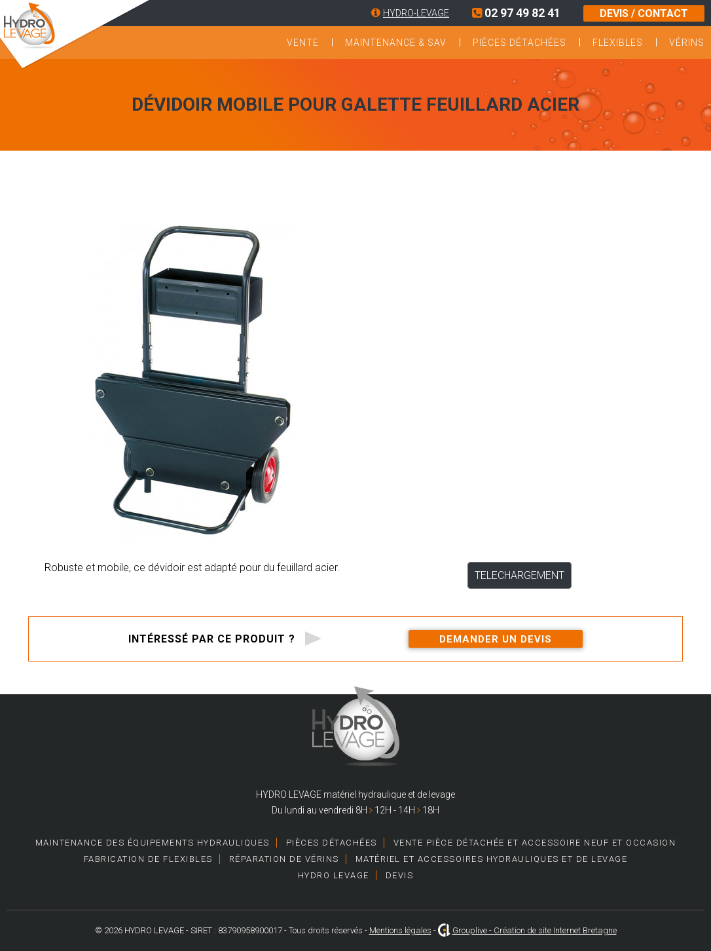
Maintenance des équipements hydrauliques (152, 843)
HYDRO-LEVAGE (416, 13)
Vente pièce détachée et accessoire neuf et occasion (534, 843)
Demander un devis (495, 639)
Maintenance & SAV (396, 42)
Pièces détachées (519, 42)
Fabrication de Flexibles (148, 859)
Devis (400, 875)
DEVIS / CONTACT (644, 13)
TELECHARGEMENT (519, 575)
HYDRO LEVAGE (333, 875)
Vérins (686, 42)
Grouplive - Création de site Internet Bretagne (534, 930)
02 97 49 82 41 (516, 13)
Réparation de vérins (284, 859)
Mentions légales (400, 930)
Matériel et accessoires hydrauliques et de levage (492, 859)
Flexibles (617, 42)
